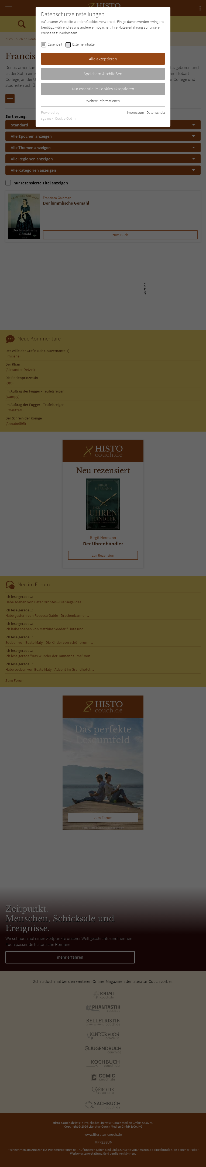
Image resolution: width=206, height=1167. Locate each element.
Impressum (135, 112)
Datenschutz (155, 112)
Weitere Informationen (103, 100)
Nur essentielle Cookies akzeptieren (103, 88)
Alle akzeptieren (103, 58)
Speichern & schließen (103, 73)
